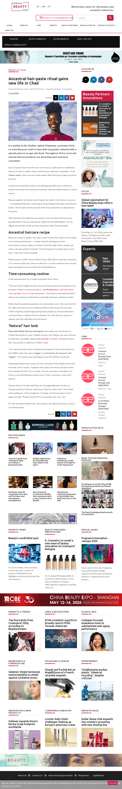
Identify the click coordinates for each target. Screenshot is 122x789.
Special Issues (89, 529)
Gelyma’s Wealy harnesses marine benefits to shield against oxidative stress (24, 674)
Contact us (37, 775)
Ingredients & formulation (16, 662)
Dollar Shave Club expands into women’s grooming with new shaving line (97, 721)
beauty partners (70, 25)
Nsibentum (13, 304)
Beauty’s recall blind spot (23, 538)
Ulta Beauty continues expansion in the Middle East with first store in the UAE (66, 496)
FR (38, 6)
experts (53, 25)
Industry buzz (90, 710)
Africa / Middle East (15, 45)
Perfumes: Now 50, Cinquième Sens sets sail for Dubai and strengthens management (17, 496)
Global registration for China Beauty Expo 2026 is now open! (41, 461)
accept (112, 783)
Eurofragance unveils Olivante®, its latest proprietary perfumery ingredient (96, 486)
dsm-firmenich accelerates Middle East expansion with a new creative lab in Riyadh (42, 496)
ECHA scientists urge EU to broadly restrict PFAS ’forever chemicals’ (61, 623)
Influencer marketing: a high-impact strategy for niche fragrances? (66, 461)
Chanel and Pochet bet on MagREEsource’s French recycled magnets (60, 672)
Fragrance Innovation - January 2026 (95, 539)
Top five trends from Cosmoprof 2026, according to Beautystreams (17, 461)
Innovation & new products (19, 711)
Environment (89, 661)
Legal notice (98, 775)
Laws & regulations (57, 611)
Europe (14, 39)
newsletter (84, 775)
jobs (39, 25)
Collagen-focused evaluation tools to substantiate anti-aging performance (95, 624)
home (9, 25)
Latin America (61, 39)
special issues (86, 25)
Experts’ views (17, 529)
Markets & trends (17, 70)
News (23, 25)
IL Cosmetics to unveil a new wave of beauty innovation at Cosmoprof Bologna (60, 544)
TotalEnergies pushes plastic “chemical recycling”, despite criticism (94, 674)
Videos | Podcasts (106, 25)
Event (8, 30)
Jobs (84, 336)
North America (37, 39)
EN (43, 6)
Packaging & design (57, 661)
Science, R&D (88, 611)
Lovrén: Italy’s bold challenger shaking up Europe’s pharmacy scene (60, 721)
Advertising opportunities (60, 775)
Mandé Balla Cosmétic (48, 338)
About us (22, 775)
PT (49, 6)
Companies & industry (58, 710)
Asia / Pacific (84, 39)
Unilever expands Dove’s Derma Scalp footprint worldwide (23, 724)
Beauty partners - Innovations (97, 96)
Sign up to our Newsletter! (56, 17)
